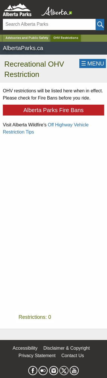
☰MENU (92, 63)
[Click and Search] (100, 24)
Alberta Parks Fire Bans (53, 110)
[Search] (49, 24)
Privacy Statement (37, 355)
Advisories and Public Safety (27, 38)
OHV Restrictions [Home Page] (65, 38)
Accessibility (25, 348)
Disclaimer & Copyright (66, 348)
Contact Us (72, 355)
